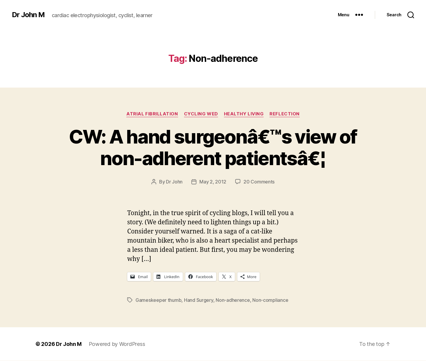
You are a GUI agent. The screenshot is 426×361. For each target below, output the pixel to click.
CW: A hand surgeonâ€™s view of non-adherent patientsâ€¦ (213, 147)
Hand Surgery (198, 300)
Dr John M (28, 14)
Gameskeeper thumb (158, 300)
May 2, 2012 (212, 182)
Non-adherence (233, 300)
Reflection (285, 114)
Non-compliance (270, 300)
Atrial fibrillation (152, 114)
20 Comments (259, 182)
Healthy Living (244, 114)
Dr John (174, 182)
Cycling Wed (201, 114)
